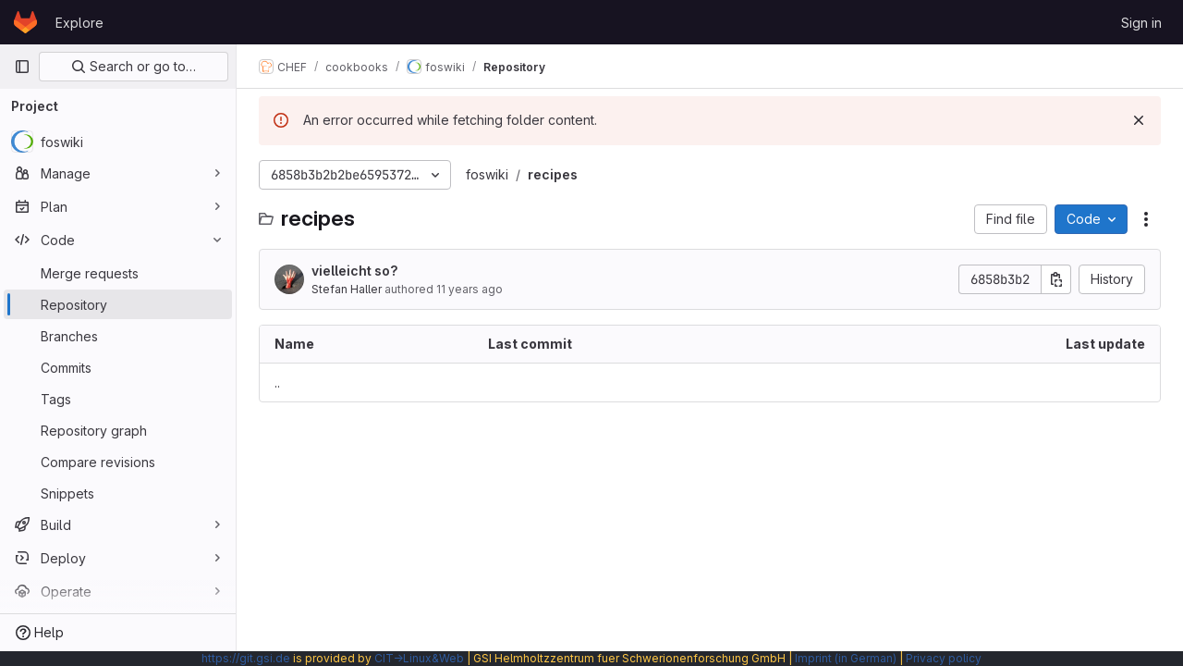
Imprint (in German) (845, 658)
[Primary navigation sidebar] (22, 66)
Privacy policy (944, 658)
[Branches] (118, 336)
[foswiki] (118, 141)
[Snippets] (118, 493)
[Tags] (118, 398)
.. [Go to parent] (277, 382)
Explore (79, 23)
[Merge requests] (118, 273)
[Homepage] (25, 22)
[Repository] (118, 304)
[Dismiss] (1139, 120)
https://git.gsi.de (245, 658)
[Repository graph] (118, 430)
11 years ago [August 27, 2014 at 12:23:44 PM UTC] (469, 289)
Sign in (1141, 23)
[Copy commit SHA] (1056, 279)
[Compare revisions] (118, 461)
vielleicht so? (354, 270)
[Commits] (118, 367)
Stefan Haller (346, 289)
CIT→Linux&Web (419, 658)
